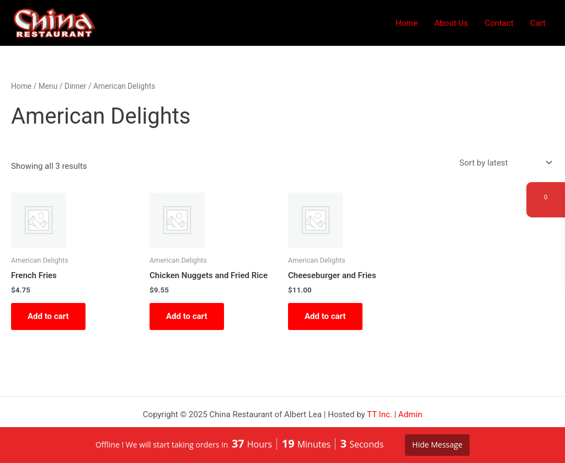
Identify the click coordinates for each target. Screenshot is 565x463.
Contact (498, 23)
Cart (538, 23)
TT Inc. (379, 414)
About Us (451, 23)
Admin (410, 414)
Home (407, 23)
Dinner (76, 86)
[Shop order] (504, 163)
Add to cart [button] (48, 316)
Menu (48, 86)
